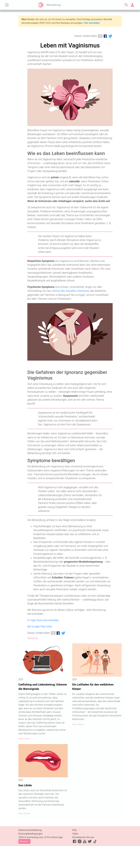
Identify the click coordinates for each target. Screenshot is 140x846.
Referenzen (32, 638)
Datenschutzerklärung (30, 830)
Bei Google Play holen (39, 626)
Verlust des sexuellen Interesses (70, 290)
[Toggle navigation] (7, 5)
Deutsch (23, 841)
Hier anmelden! (92, 23)
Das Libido (25, 785)
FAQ (74, 830)
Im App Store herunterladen (43, 620)
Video (75, 833)
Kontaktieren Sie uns (83, 837)
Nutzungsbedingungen (30, 833)
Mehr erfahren (24, 739)
